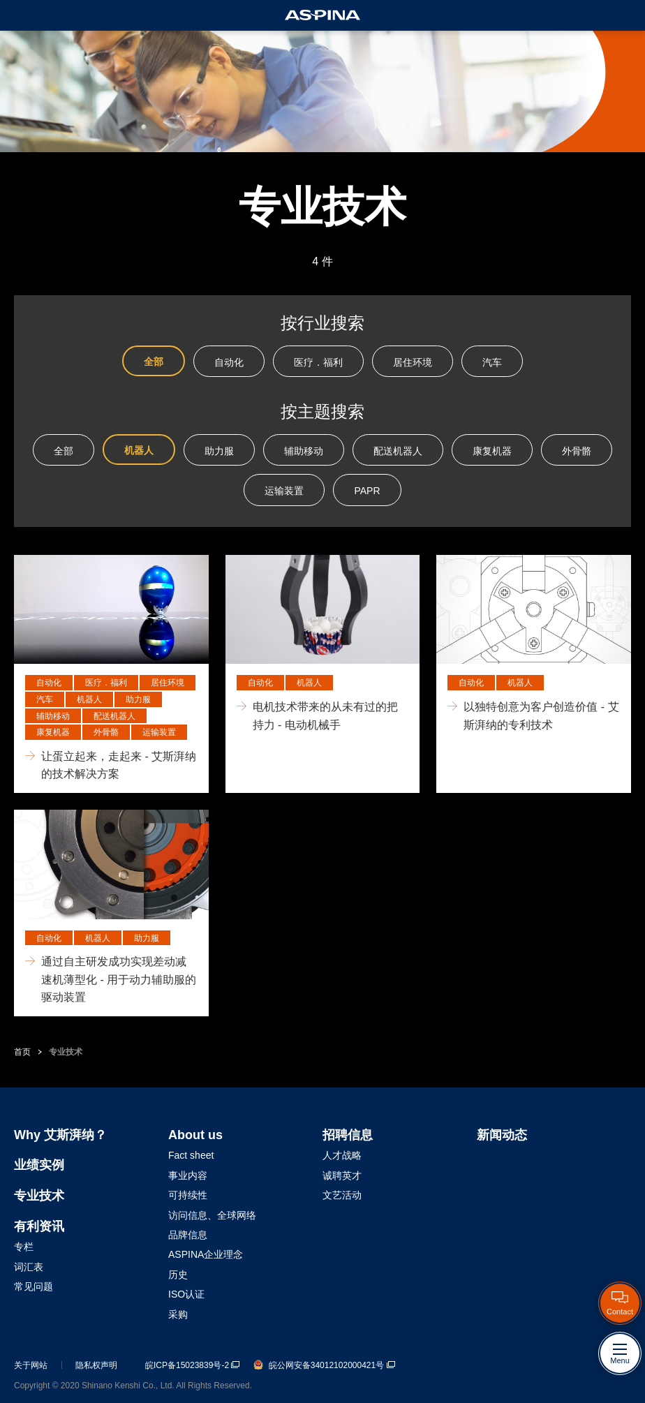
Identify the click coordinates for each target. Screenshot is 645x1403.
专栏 (24, 1246)
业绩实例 (39, 1165)
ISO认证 (186, 1294)
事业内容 (187, 1175)
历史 (178, 1274)
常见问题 (33, 1286)
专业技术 (65, 1052)
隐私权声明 (96, 1365)
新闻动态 (502, 1135)
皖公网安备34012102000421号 (323, 1365)
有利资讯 (39, 1226)
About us (195, 1135)
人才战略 (342, 1155)
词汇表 (28, 1266)
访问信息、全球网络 (212, 1215)
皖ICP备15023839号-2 (192, 1365)
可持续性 (187, 1195)
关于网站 (30, 1365)
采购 (178, 1314)
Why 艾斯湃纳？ (60, 1135)
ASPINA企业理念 (205, 1254)
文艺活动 (342, 1195)
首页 (22, 1052)
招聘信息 (347, 1135)
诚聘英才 (342, 1175)
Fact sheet (191, 1155)
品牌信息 (187, 1234)
